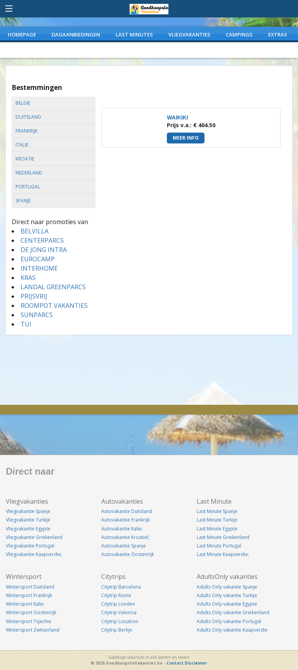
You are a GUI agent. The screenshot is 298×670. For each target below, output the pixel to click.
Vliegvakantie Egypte (28, 528)
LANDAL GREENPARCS (53, 287)
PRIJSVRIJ (34, 296)
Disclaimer (196, 663)
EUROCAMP (38, 259)
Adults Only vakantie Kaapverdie (232, 630)
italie (22, 145)
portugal (28, 186)
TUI (26, 324)
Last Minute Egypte (217, 528)
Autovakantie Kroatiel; (125, 537)
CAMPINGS (239, 34)
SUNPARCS (37, 315)
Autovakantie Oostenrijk (127, 554)
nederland (29, 172)
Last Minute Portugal (219, 545)
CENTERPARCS (42, 240)
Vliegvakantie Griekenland (34, 537)
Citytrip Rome (116, 595)
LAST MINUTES (134, 34)
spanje (23, 200)
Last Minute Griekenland (223, 537)
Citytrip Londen (118, 604)
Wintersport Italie (25, 604)
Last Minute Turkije (217, 519)
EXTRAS (277, 34)
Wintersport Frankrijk (29, 595)
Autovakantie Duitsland (126, 511)
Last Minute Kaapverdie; (223, 554)
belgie (23, 103)
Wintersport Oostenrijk (31, 612)
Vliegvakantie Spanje (28, 511)
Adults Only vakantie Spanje (227, 587)
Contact (175, 663)
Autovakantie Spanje (123, 545)
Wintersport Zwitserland (32, 630)
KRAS (28, 277)
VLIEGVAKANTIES (189, 34)
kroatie (25, 158)
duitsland (28, 117)
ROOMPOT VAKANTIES (54, 305)
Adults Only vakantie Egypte (227, 604)
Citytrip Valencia (119, 612)
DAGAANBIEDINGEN (76, 34)
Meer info (186, 138)
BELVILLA (35, 231)
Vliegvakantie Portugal (30, 545)
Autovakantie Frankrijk (125, 519)
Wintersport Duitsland (30, 587)
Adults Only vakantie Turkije (227, 595)
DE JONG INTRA (44, 249)
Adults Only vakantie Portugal (229, 621)
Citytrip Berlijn (116, 630)
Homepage (22, 34)
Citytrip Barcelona (121, 587)
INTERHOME (39, 268)
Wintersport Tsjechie (28, 621)
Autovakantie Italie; (122, 528)
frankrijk (27, 131)
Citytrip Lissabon (119, 621)
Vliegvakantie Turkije (28, 519)
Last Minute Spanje (217, 511)
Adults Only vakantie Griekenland (233, 612)
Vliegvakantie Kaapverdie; (34, 554)
